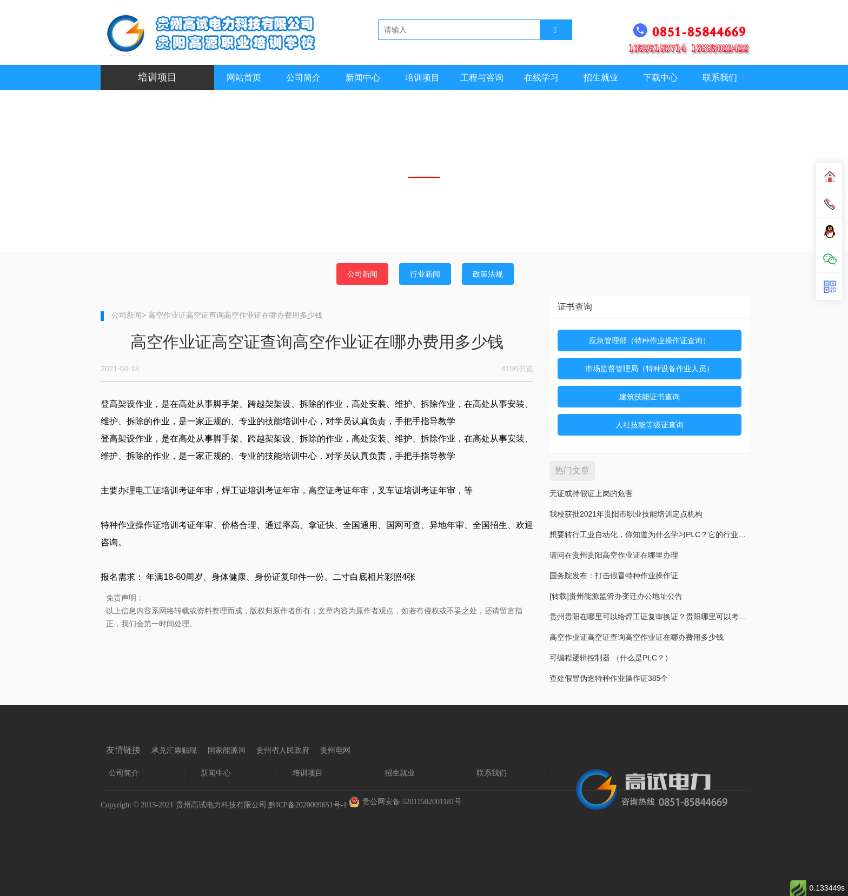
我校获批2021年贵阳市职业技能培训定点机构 (626, 514)
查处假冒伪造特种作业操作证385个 (608, 678)
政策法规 (488, 274)
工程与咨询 (482, 77)
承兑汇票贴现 (174, 750)
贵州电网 (335, 750)
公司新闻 (362, 274)
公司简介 (303, 77)
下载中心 (660, 77)
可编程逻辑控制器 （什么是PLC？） (610, 657)
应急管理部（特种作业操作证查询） (649, 340)
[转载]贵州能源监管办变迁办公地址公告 (616, 596)
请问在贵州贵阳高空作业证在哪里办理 (613, 555)
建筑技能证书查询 (649, 396)
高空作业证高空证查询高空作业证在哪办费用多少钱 (636, 637)
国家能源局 (227, 750)
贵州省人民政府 (282, 750)
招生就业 (601, 77)
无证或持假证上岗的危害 (591, 493)
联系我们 (720, 77)
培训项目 (422, 77)
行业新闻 (425, 274)
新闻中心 (363, 77)
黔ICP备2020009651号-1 (307, 805)
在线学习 (541, 77)
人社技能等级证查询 (649, 424)
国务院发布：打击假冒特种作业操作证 (613, 575)
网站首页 (244, 77)
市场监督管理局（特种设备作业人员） (649, 368)
